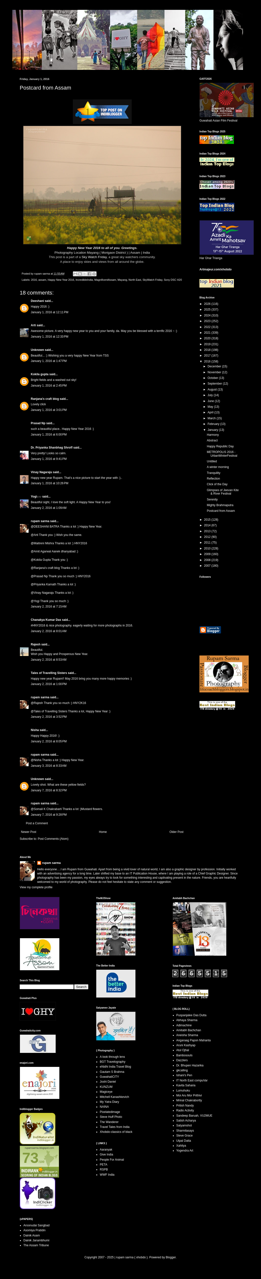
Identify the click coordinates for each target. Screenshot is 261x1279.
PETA (103, 1164)
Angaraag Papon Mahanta (193, 1040)
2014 (208, 525)
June (211, 401)
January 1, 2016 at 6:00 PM (49, 434)
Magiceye (106, 1091)
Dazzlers (182, 1060)
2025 (208, 309)
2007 (208, 565)
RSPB (104, 1169)
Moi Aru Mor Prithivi (189, 1095)
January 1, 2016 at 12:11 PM (49, 312)
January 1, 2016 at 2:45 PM (49, 385)
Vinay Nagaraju (41, 472)
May (211, 406)
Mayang (122, 279)
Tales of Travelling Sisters (49, 673)
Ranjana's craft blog (45, 399)
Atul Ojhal (182, 1050)
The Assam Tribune (36, 1245)
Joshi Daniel (108, 1081)
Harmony (213, 435)
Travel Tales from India (115, 1127)
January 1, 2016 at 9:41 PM (49, 459)
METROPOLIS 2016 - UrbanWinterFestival (222, 453)
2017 (208, 355)
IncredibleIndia (84, 279)
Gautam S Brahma (112, 1072)
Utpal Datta (183, 1140)
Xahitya (181, 1145)
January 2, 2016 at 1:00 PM (49, 684)
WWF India (107, 1174)
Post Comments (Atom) (53, 839)
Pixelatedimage (110, 1112)
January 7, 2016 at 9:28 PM (49, 814)
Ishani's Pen (184, 1075)
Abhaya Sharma (186, 1020)
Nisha (35, 730)
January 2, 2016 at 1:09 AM (48, 508)
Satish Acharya (186, 1120)
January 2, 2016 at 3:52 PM (49, 716)
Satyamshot (184, 1125)
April (211, 412)
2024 (208, 315)
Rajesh (35, 644)
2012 (208, 537)
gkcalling (182, 1070)
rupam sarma (40, 521)
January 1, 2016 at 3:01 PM (49, 410)
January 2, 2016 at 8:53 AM (48, 659)
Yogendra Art (184, 1150)
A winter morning (218, 467)
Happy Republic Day (220, 446)
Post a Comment (37, 823)
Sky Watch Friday (94, 257)
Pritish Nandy (185, 1105)
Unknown (37, 350)
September (215, 383)
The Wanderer (109, 1122)
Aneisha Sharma (187, 1035)
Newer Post (28, 832)
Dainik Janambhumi (36, 1240)
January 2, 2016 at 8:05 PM (49, 741)
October (213, 378)
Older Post (176, 832)
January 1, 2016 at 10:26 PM (49, 483)
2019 (208, 344)
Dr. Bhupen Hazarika (190, 1065)
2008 (208, 560)
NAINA (104, 1106)
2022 (208, 327)
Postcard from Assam (221, 511)
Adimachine (184, 1025)
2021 (208, 332)
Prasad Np (38, 423)
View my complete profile (36, 887)
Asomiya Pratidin (34, 1230)
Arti (33, 325)
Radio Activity (185, 1110)
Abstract (212, 440)
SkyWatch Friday (152, 279)
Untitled (212, 461)
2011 (208, 542)
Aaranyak (106, 1149)
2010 (208, 548)
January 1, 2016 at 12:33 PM (49, 336)
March (212, 418)
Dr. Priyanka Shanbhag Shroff (51, 447)
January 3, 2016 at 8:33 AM (48, 765)
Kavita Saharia (186, 1085)
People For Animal (112, 1159)
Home (103, 832)
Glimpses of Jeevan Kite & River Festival (223, 491)
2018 (208, 350)
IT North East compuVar (192, 1080)
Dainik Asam (31, 1235)
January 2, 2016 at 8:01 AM (48, 631)
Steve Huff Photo (111, 1117)
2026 (208, 304)
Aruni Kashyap (186, 1045)
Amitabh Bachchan (188, 1030)
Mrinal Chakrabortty (189, 1100)
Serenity (212, 499)
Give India (106, 1154)
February (214, 424)
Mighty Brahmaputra (220, 505)
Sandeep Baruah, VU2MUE (194, 1115)
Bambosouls (184, 1055)
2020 (208, 338)
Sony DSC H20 (173, 279)
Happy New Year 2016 (61, 279)
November (215, 372)
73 (30, 1158)
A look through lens (112, 1057)
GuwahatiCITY (109, 1076)
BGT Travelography (112, 1061)
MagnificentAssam (105, 279)
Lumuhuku (183, 1090)
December (215, 366)
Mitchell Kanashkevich (114, 1097)
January (213, 430)
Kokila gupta (40, 374)
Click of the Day (217, 484)
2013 (208, 531)
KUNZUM (106, 1087)
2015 (208, 519)
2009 (208, 554)
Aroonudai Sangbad (36, 1225)
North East (135, 279)
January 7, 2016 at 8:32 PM (49, 790)
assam (42, 279)
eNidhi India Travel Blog (115, 1066)
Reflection (213, 478)
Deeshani (37, 301)
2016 (34, 279)
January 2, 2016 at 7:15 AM (48, 606)
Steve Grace (184, 1135)
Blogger (171, 1257)
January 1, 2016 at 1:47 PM (49, 361)
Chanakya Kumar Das (46, 620)
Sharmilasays (185, 1130)
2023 (208, 321)
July (211, 395)
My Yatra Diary (109, 1102)
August (213, 389)
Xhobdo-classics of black (116, 1132)
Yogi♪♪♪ (36, 496)
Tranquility (213, 473)
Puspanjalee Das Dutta (191, 1015)
